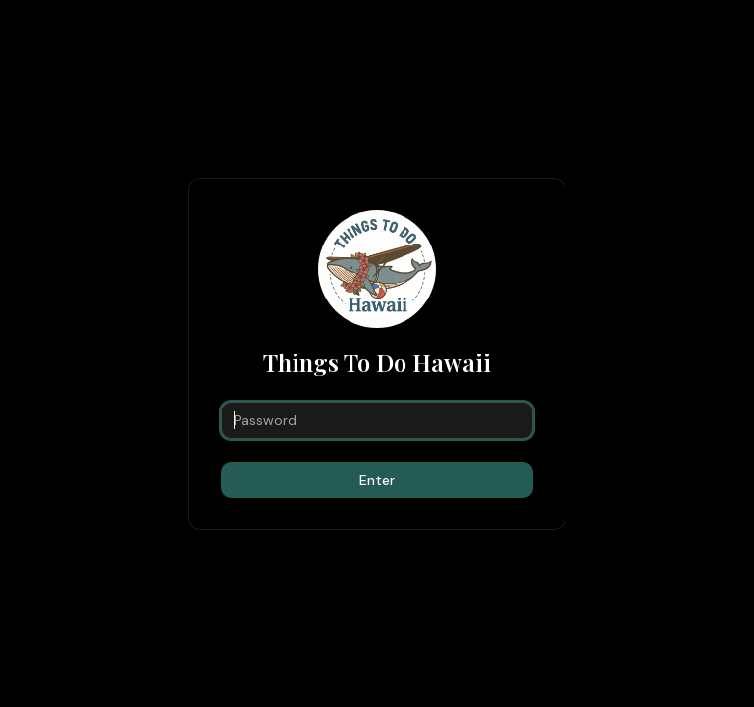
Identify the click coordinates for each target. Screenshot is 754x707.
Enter (377, 480)
